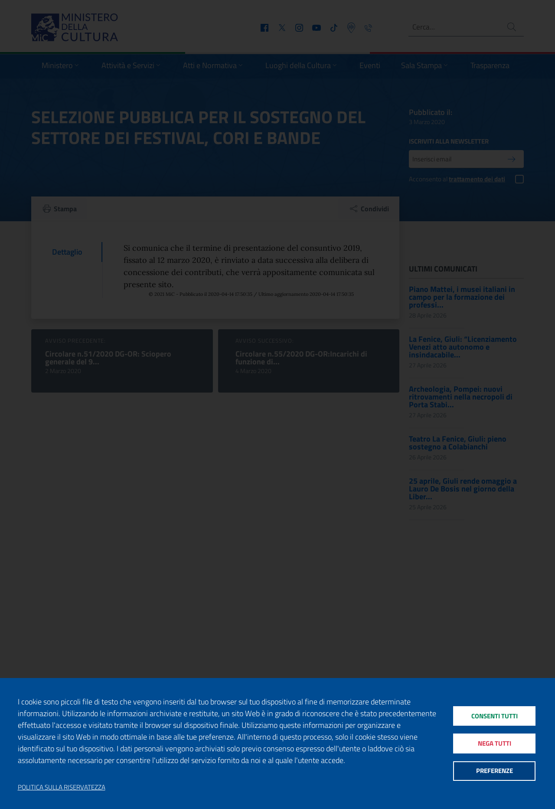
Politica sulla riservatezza (61, 787)
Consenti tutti (494, 714)
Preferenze (494, 772)
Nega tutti (494, 743)
